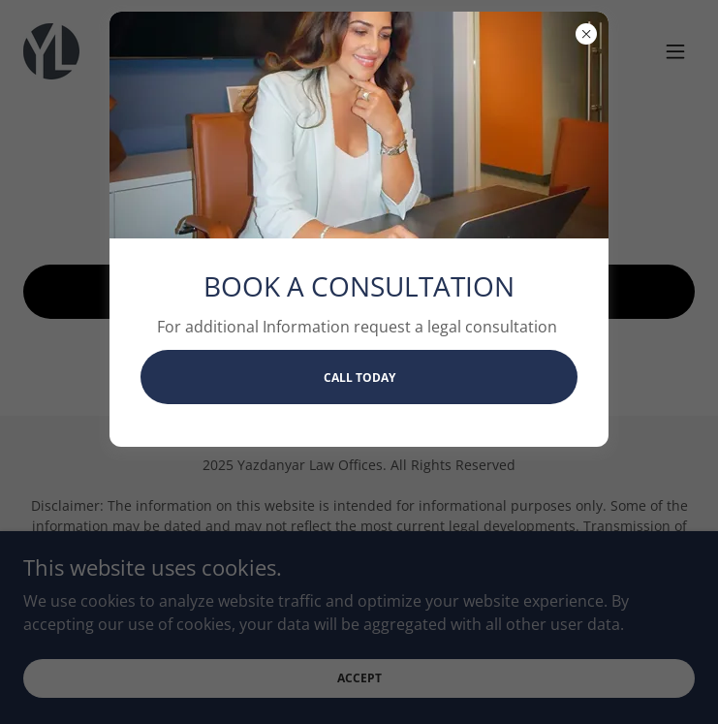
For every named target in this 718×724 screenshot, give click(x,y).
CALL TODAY (359, 377)
